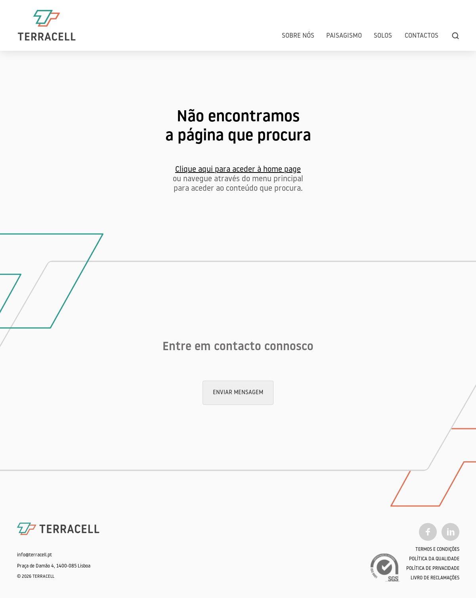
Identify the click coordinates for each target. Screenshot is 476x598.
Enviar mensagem (238, 393)
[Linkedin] (450, 532)
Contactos (421, 36)
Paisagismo (344, 36)
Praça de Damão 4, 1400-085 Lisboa (53, 566)
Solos (383, 36)
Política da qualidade (434, 559)
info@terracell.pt (34, 555)
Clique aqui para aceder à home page (238, 170)
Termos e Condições (437, 549)
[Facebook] (428, 532)
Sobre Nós (298, 36)
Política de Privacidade (432, 568)
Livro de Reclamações (435, 578)
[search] (455, 36)
